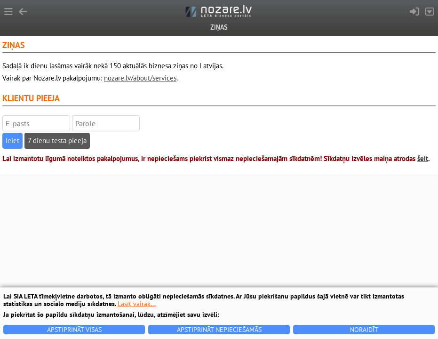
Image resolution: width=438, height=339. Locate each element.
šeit (422, 158)
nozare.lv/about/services (140, 77)
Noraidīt (364, 329)
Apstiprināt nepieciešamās (219, 329)
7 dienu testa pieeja (57, 140)
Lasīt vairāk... (137, 303)
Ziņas (219, 27)
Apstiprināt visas (74, 329)
